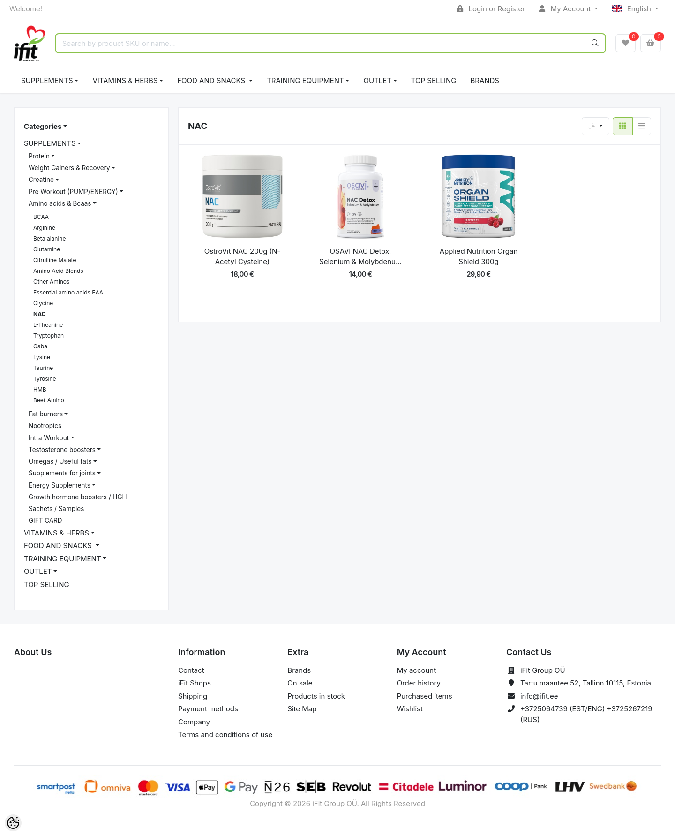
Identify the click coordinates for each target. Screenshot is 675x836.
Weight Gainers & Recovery (69, 168)
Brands (484, 80)
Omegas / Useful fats (60, 461)
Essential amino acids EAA (68, 292)
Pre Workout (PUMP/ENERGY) (73, 192)
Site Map (301, 708)
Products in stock (316, 696)
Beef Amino (48, 400)
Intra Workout (49, 438)
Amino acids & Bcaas (60, 203)
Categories (42, 126)
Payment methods (208, 708)
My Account (565, 8)
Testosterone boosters (62, 449)
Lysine (41, 357)
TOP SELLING (434, 80)
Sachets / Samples (56, 508)
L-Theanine (48, 324)
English (632, 8)
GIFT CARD (45, 520)
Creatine (41, 179)
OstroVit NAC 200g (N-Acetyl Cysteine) (242, 256)
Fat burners (46, 414)
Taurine (43, 367)
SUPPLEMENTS (47, 80)
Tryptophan (48, 335)
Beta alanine (49, 238)
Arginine (44, 227)
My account (416, 670)
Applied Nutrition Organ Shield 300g (479, 256)
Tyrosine (44, 378)
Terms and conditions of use (225, 734)
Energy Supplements (59, 485)
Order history (419, 682)
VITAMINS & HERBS (125, 80)
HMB (39, 389)
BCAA (41, 216)
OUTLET (377, 80)
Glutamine (46, 249)
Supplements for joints (62, 473)
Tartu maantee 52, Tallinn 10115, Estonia (585, 682)
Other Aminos (51, 281)
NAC (39, 313)
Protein (39, 156)
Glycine (43, 303)
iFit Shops (194, 682)
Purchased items (424, 696)
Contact (191, 670)
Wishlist (410, 708)
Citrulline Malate (54, 260)
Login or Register (491, 8)
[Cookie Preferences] (13, 822)
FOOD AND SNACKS (212, 80)
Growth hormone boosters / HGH (78, 497)
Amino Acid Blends (58, 270)
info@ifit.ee (539, 696)
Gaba (40, 346)
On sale (299, 682)
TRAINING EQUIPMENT (305, 80)
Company (194, 721)
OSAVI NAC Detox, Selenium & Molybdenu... (360, 256)
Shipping (192, 696)
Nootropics (45, 425)
